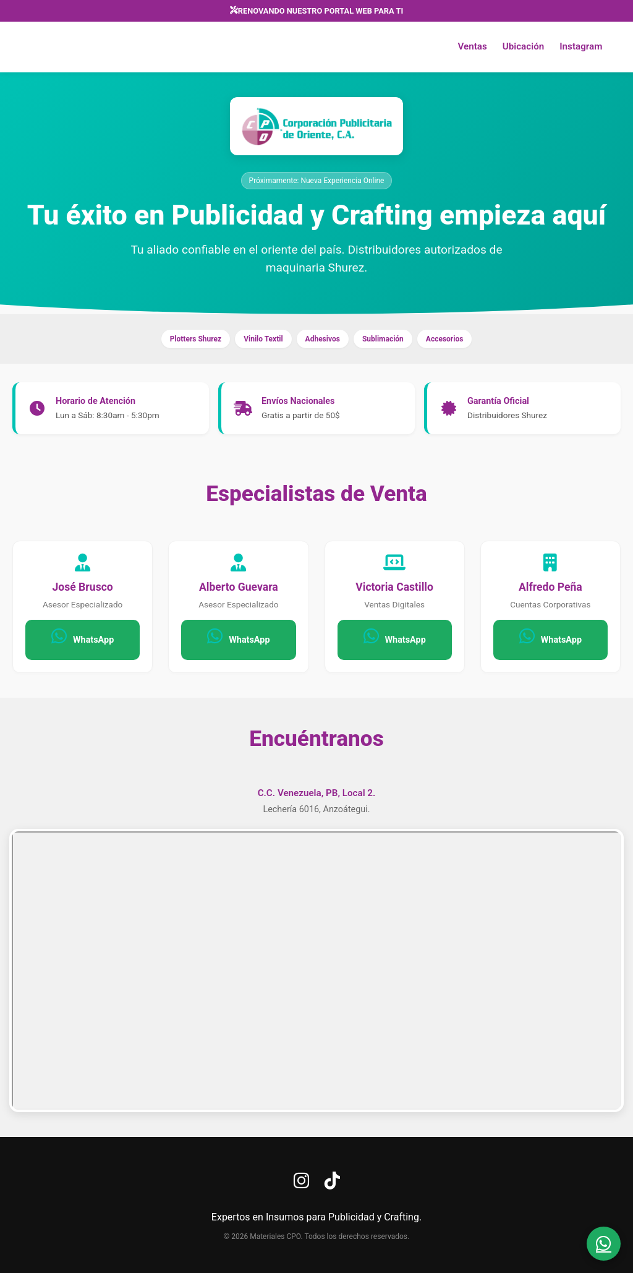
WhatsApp (82, 636)
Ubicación (522, 47)
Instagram (580, 47)
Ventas (471, 47)
